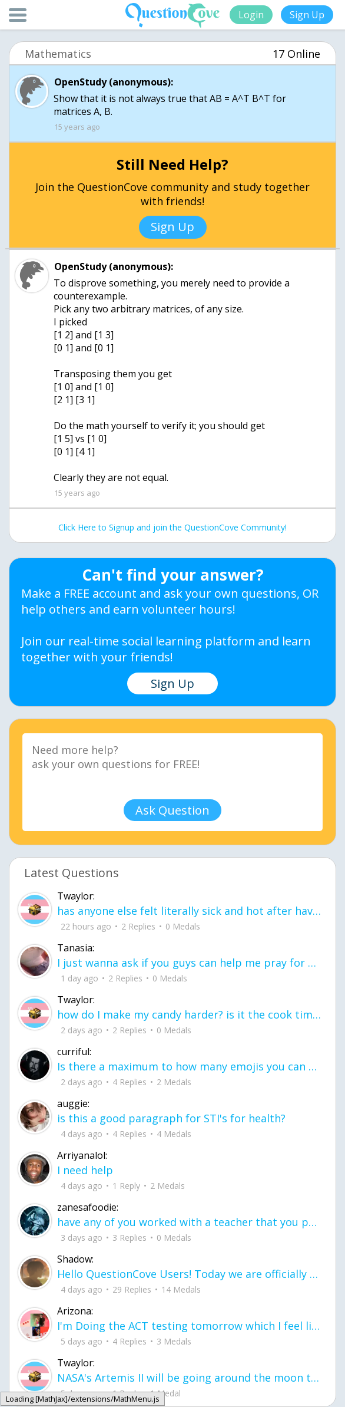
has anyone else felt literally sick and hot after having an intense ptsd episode (189, 911)
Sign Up (307, 14)
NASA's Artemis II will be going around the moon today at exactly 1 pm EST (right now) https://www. (189, 1377)
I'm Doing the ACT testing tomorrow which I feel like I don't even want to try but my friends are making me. (189, 1326)
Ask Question (172, 810)
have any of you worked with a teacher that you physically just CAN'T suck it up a (189, 1222)
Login (251, 14)
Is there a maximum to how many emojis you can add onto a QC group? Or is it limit (189, 1066)
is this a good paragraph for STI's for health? (171, 1118)
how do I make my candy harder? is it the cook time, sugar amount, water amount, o (189, 1014)
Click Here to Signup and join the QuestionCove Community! (172, 527)
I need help (85, 1170)
